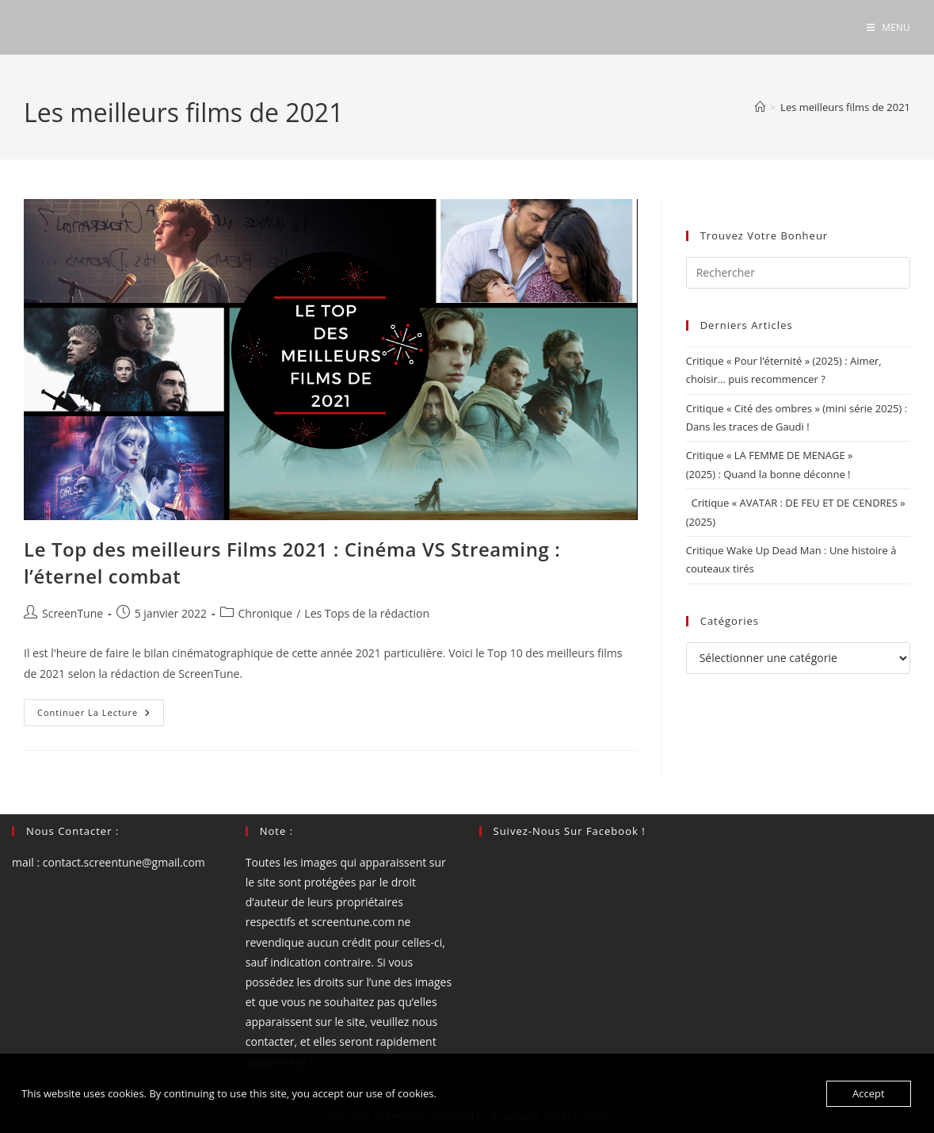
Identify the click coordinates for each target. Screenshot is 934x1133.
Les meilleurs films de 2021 (845, 107)
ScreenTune (72, 613)
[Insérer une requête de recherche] (798, 273)
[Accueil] (760, 107)
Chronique (265, 613)
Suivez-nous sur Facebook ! (570, 831)
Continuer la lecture (100, 715)
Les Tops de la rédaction (366, 613)
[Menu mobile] (888, 27)
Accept (868, 1093)
